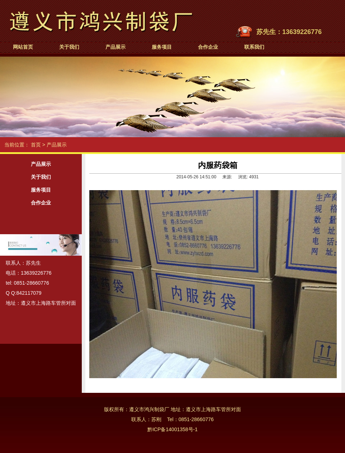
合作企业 (208, 47)
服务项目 (162, 47)
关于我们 (69, 47)
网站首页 (23, 47)
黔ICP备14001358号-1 (172, 429)
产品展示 (115, 47)
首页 (36, 145)
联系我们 (254, 47)
